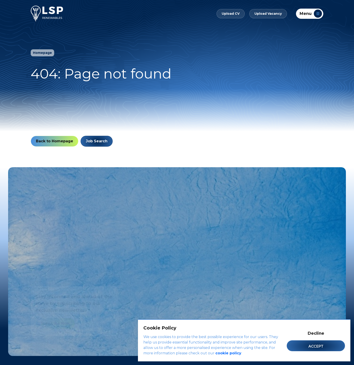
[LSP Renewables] (47, 14)
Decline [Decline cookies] (316, 333)
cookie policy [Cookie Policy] (228, 353)
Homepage (42, 53)
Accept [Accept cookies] (316, 346)
